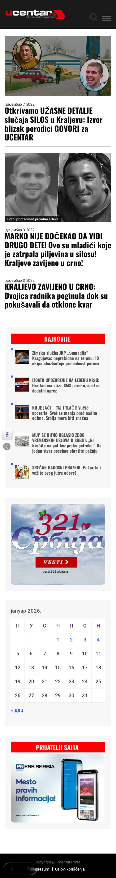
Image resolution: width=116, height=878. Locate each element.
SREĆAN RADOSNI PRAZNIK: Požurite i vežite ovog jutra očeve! (66, 470)
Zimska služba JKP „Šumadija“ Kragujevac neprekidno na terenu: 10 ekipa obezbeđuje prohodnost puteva (65, 358)
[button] (106, 19)
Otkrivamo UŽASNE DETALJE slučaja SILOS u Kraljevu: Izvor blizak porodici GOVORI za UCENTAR (54, 124)
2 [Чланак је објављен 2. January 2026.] (71, 640)
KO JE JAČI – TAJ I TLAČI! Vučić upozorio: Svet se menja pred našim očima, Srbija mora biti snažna (64, 413)
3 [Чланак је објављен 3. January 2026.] (85, 640)
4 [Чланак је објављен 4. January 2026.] (98, 640)
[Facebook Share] (7, 434)
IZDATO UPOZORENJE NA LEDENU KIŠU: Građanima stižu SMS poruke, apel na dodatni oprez (66, 385)
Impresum (40, 869)
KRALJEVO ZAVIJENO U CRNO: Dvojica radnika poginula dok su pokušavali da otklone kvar (56, 295)
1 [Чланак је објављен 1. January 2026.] (58, 640)
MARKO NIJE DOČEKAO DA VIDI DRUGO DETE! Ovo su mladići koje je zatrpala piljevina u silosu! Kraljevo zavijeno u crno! (58, 249)
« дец (17, 710)
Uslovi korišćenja (70, 869)
